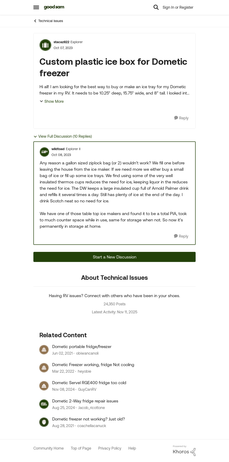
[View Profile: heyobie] (44, 367)
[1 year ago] (63, 389)
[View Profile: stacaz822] (45, 45)
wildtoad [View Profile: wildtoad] (58, 149)
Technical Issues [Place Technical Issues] (48, 21)
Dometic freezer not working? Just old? (88, 419)
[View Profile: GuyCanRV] (44, 385)
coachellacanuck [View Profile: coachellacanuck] (91, 426)
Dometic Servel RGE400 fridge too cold (89, 382)
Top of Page (81, 448)
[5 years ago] (62, 353)
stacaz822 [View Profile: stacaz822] (61, 42)
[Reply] (181, 118)
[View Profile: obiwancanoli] (44, 349)
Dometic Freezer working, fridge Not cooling (93, 364)
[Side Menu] (36, 7)
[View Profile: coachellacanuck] (44, 422)
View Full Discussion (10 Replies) (62, 136)
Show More (51, 101)
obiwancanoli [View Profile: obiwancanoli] (87, 353)
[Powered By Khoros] (184, 450)
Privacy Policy (109, 448)
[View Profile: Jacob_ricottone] (44, 404)
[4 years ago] (63, 371)
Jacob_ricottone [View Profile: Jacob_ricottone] (91, 407)
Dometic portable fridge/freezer (81, 346)
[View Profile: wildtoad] (44, 152)
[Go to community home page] (54, 7)
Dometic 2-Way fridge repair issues (85, 400)
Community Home (48, 448)
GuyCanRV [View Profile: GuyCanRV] (87, 389)
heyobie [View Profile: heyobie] (84, 371)
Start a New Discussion (114, 256)
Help (132, 448)
